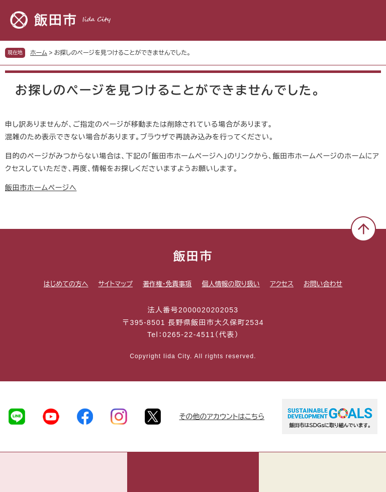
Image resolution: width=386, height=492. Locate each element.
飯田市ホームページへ (40, 188)
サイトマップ (116, 284)
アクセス (282, 284)
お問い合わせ (323, 284)
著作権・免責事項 (167, 284)
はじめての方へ (66, 284)
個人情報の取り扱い (230, 284)
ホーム (38, 52)
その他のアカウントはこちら (221, 417)
